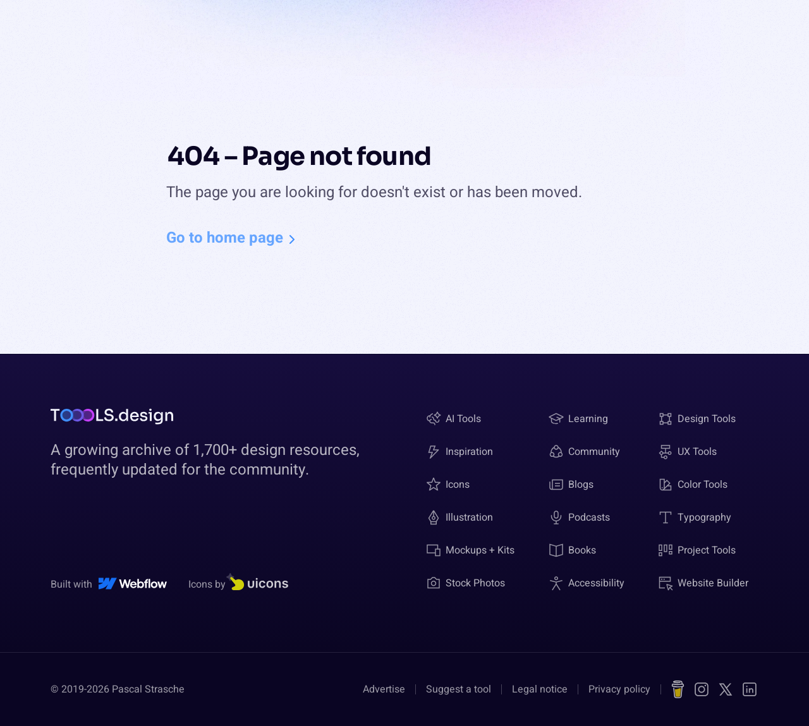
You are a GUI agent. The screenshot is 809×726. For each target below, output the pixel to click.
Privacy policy (619, 689)
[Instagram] (701, 689)
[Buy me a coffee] (677, 689)
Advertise (384, 689)
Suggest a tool (458, 689)
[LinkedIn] (749, 689)
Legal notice (540, 689)
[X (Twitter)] (725, 689)
